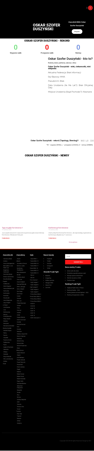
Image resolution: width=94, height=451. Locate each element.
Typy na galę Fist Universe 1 (12, 228)
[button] (87, 8)
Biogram (77, 32)
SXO (89, 441)
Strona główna (73, 242)
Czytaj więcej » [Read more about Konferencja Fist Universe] (52, 238)
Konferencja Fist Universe (58, 228)
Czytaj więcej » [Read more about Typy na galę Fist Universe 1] (6, 238)
